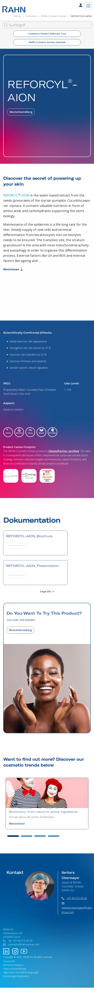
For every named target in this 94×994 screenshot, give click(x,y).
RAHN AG (28, 957)
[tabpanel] (47, 803)
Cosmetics (31, 16)
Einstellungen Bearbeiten (16, 976)
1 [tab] (13, 836)
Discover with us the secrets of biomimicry (31, 817)
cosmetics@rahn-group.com (21, 944)
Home (17, 16)
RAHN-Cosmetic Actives (54, 16)
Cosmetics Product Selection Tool (47, 33)
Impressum (9, 961)
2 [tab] (26, 836)
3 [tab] (40, 836)
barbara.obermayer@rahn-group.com (77, 908)
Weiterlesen (13, 269)
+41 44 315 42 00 (74, 898)
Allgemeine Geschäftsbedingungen (21, 972)
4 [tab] (53, 836)
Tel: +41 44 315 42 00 (18, 940)
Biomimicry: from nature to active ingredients (43, 811)
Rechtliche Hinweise (13, 964)
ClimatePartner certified (63, 451)
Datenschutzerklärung (14, 968)
